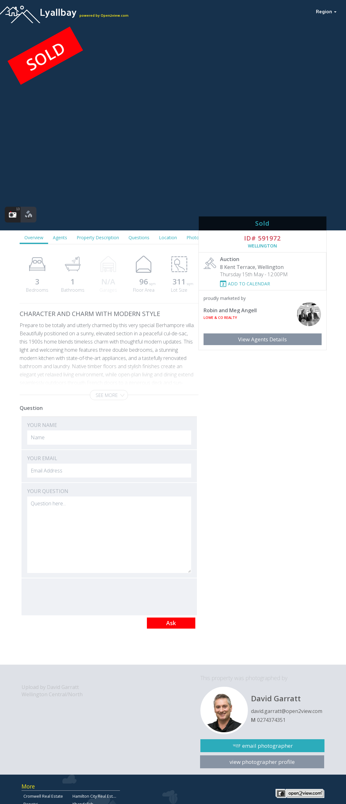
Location (168, 237)
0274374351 (271, 719)
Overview (33, 237)
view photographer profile (262, 761)
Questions (139, 237)
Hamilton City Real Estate (95, 796)
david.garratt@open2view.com (286, 711)
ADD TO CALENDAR (249, 284)
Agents (60, 237)
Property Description (98, 237)
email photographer (267, 745)
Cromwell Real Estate (43, 796)
